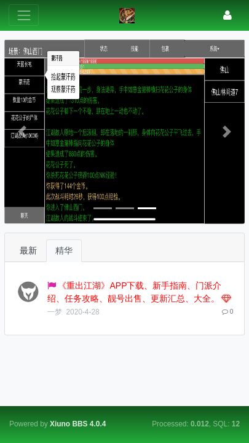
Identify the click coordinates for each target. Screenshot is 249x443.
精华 (64, 250)
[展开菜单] (24, 15)
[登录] (227, 15)
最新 (28, 250)
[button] (22, 131)
